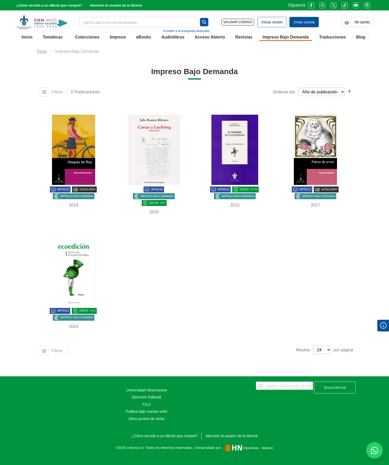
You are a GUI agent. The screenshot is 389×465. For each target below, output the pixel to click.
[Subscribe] (335, 387)
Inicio (42, 51)
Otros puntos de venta (147, 419)
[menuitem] (27, 37)
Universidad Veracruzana (146, 390)
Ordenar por (284, 92)
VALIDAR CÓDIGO (237, 22)
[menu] (194, 37)
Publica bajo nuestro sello (146, 411)
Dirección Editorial (146, 397)
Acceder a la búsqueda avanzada (186, 31)
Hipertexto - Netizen (247, 448)
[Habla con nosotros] (374, 450)
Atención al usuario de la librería (116, 5)
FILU (146, 404)
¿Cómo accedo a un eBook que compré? (49, 5)
